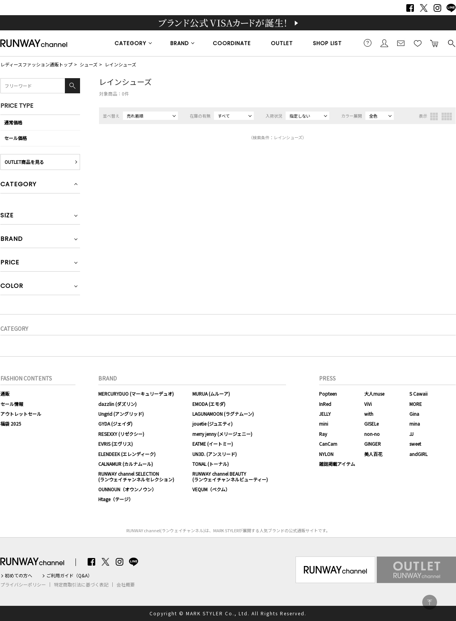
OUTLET (282, 43)
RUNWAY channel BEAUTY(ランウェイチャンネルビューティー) (230, 476)
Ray (323, 434)
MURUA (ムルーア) (211, 393)
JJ (411, 434)
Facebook (410, 8)
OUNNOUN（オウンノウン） (127, 489)
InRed (325, 404)
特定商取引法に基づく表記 (81, 584)
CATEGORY (130, 43)
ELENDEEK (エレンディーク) (127, 454)
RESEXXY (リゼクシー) (121, 434)
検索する (451, 42)
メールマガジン (401, 42)
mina (414, 423)
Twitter (423, 8)
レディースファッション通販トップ (36, 64)
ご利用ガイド (367, 42)
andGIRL (418, 454)
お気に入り (417, 42)
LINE (451, 8)
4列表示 (447, 116)
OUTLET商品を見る (24, 162)
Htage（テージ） (115, 499)
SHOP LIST (327, 43)
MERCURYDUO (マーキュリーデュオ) (136, 393)
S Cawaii (418, 393)
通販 (4, 393)
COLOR (11, 286)
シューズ (88, 64)
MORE (415, 404)
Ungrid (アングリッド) (121, 413)
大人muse (374, 393)
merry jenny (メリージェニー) (222, 434)
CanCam (328, 443)
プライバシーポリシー (23, 584)
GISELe (371, 423)
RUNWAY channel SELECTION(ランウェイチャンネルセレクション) (136, 476)
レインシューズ (120, 64)
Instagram (437, 8)
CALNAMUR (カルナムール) (125, 464)
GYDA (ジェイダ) (115, 423)
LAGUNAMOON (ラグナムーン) (223, 413)
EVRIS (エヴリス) (115, 443)
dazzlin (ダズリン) (117, 404)
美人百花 (373, 454)
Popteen (328, 393)
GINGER (372, 443)
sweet (415, 443)
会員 (384, 42)
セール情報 (11, 404)
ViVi (368, 404)
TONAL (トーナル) (210, 464)
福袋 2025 (10, 423)
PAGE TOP (429, 602)
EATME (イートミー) (212, 443)
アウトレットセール (20, 413)
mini (323, 423)
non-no (372, 434)
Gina (414, 413)
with (368, 413)
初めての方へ (18, 575)
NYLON (326, 454)
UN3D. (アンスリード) (214, 454)
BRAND (179, 43)
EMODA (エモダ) (208, 404)
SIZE (7, 216)
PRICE (9, 263)
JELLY (325, 413)
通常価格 (13, 122)
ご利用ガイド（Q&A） (69, 575)
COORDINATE (232, 43)
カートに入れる (434, 42)
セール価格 (15, 138)
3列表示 (434, 116)
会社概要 (125, 584)
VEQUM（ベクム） (211, 489)
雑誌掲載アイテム (337, 464)
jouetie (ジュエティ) (212, 423)
